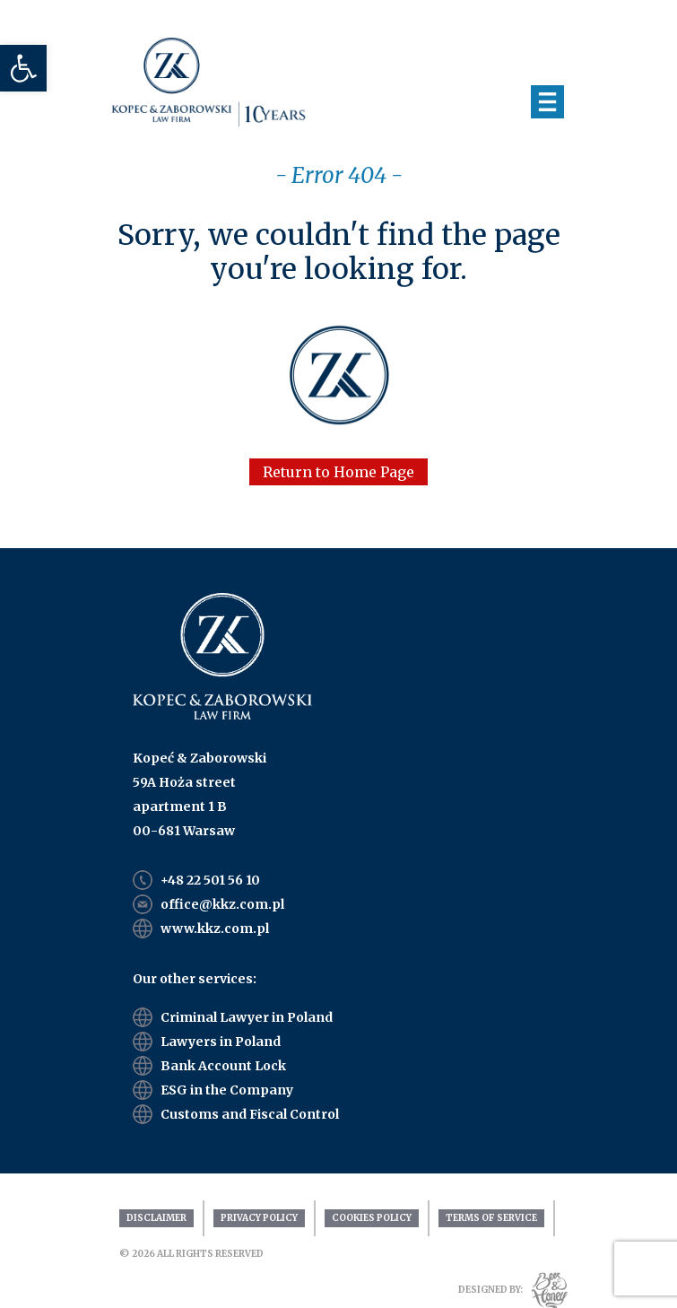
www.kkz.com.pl (215, 928)
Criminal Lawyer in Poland (247, 1017)
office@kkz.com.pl (222, 904)
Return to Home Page (338, 472)
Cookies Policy (372, 1218)
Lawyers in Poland (221, 1041)
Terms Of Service (491, 1218)
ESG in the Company (227, 1090)
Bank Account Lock (223, 1066)
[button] (23, 68)
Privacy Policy (259, 1218)
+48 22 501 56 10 (210, 880)
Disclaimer (156, 1218)
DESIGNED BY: (490, 1289)
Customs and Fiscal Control (250, 1114)
